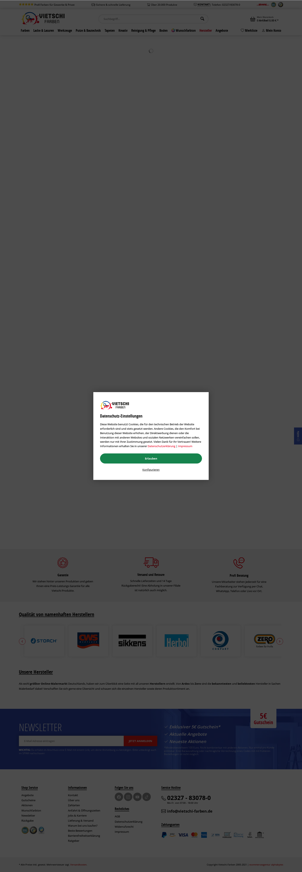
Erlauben (151, 458)
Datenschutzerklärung (161, 446)
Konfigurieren (151, 469)
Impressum (185, 446)
